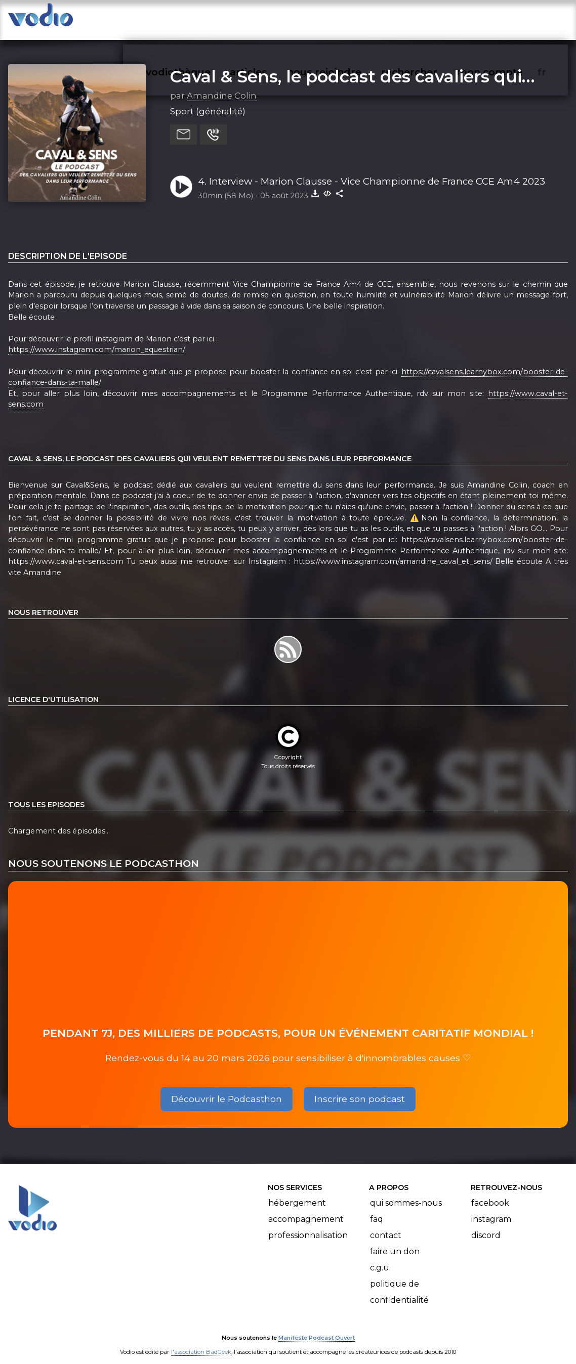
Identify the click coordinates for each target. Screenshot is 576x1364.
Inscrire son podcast (359, 1088)
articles (271, 18)
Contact (385, 1225)
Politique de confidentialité (399, 1282)
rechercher (427, 18)
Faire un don (395, 1241)
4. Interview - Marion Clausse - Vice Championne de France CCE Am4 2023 (371, 171)
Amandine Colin (222, 85)
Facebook (490, 1193)
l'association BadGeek (201, 1341)
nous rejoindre (345, 18)
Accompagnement (306, 1209)
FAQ (376, 1209)
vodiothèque (202, 18)
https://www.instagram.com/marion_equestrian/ (96, 339)
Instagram (491, 1209)
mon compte (506, 18)
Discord (486, 1225)
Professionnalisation (308, 1225)
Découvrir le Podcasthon (226, 1088)
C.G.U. (380, 1257)
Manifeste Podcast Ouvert (316, 1327)
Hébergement (297, 1193)
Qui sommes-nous (406, 1193)
